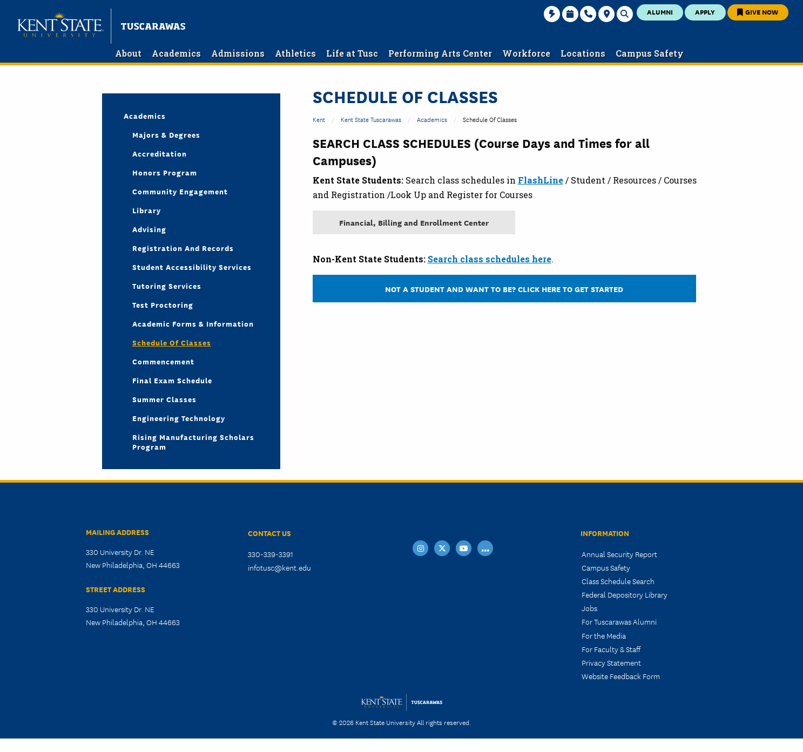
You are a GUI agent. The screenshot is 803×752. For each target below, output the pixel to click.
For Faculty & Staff (611, 649)
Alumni (660, 11)
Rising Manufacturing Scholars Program (193, 441)
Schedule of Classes (171, 342)
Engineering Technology (178, 418)
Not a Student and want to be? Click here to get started (504, 288)
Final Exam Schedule (172, 380)
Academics (432, 119)
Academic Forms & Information (193, 323)
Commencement (163, 361)
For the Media (604, 635)
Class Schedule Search (618, 581)
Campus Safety (606, 567)
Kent (319, 119)
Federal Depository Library (624, 594)
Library (146, 210)
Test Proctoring (162, 304)
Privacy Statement (611, 662)
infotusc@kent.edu (279, 567)
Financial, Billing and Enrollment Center (414, 222)
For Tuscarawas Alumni (619, 621)
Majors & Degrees (166, 134)
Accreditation (159, 153)
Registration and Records (183, 248)
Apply (705, 11)
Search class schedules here (489, 259)
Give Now (757, 11)
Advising (149, 229)
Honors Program (164, 172)
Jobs (589, 608)
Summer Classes (164, 399)
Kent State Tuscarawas (371, 119)
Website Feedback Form (621, 676)
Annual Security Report (619, 554)
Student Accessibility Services (192, 267)
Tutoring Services (166, 285)
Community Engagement (180, 191)
